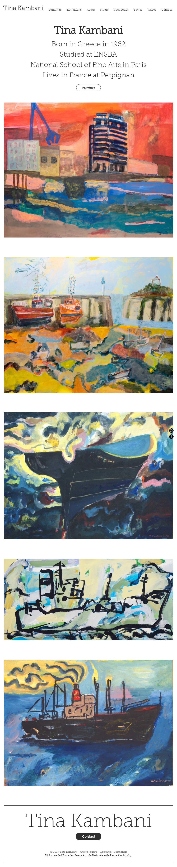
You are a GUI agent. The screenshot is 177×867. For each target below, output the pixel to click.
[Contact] (88, 836)
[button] (74, 10)
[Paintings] (88, 87)
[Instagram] (171, 430)
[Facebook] (171, 436)
